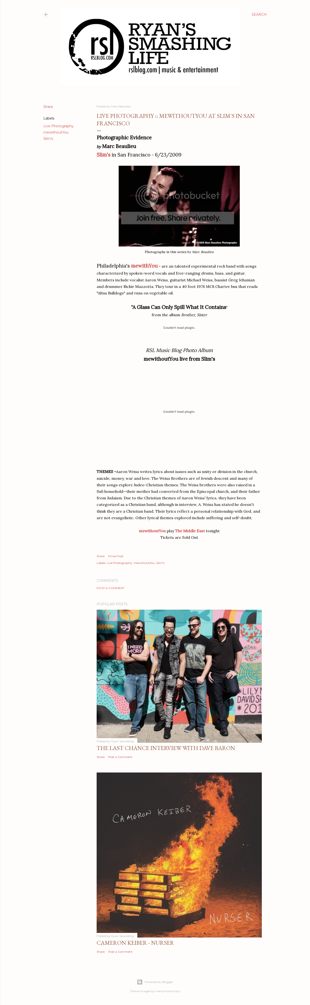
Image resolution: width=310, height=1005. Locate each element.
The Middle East (190, 530)
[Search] (259, 14)
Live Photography (58, 126)
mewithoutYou (56, 132)
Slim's (48, 138)
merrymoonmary (167, 991)
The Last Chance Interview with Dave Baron (166, 748)
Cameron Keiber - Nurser (135, 942)
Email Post (116, 556)
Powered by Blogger (155, 982)
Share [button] (48, 107)
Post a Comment (110, 588)
